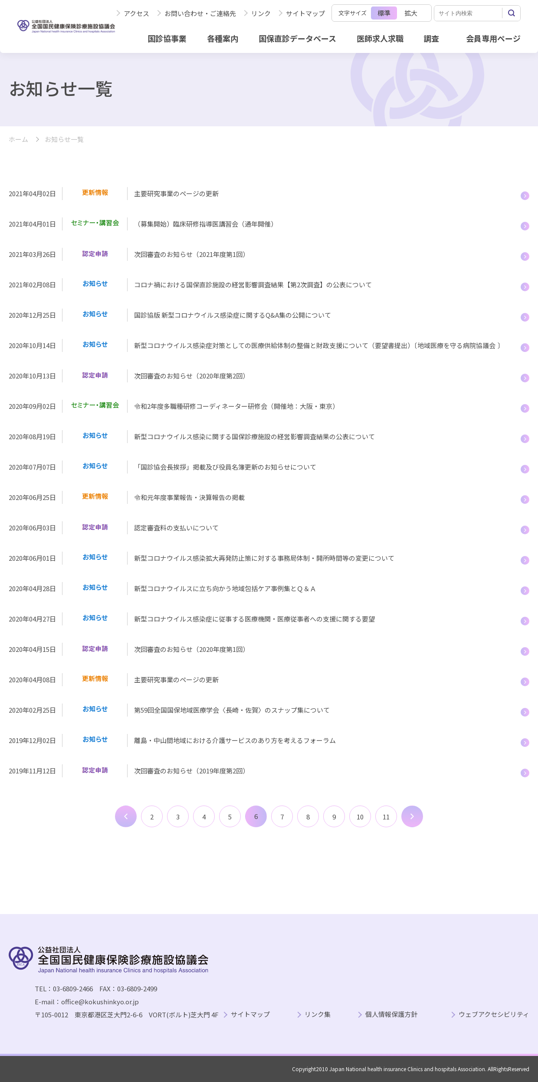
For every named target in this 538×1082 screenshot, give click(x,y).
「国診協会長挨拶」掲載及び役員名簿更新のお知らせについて (225, 466)
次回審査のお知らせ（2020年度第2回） (191, 375)
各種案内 (222, 38)
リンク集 (318, 1014)
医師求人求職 (380, 38)
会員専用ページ (493, 38)
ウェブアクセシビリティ (494, 1014)
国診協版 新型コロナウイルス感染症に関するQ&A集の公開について (232, 314)
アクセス (136, 13)
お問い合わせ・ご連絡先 (200, 13)
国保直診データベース (297, 38)
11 (386, 816)
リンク (261, 13)
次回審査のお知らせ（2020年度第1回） (191, 649)
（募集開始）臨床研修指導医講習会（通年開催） (205, 223)
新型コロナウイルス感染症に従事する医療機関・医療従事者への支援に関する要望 (254, 618)
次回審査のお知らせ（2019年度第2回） (191, 770)
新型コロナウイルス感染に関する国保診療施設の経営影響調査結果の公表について (254, 436)
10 (360, 816)
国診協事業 (167, 38)
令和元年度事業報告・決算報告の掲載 (189, 497)
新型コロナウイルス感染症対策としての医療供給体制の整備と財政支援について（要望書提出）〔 (275, 345)
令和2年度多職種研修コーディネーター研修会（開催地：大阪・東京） (236, 406)
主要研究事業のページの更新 (176, 193)
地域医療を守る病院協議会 (456, 345)
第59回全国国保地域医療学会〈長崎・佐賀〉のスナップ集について (232, 709)
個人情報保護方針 (391, 1014)
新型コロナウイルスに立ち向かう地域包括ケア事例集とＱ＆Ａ (225, 588)
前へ (126, 816)
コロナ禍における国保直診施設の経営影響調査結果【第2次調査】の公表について (253, 284)
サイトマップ (305, 13)
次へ (412, 816)
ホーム (18, 139)
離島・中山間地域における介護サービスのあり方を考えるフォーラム (235, 740)
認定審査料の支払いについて (176, 527)
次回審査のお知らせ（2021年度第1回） (191, 254)
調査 (431, 38)
